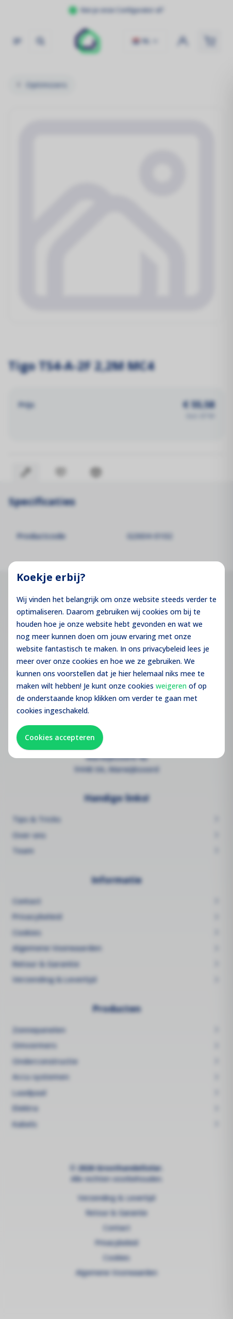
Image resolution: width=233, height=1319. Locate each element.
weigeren (171, 686)
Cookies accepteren (60, 737)
